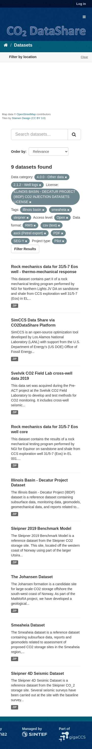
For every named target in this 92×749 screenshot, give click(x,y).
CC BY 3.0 (38, 118)
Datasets (23, 45)
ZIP (14, 305)
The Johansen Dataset (32, 577)
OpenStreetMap (26, 114)
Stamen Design (21, 118)
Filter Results (25, 249)
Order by (18, 152)
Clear (84, 57)
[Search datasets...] (39, 134)
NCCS (64, 734)
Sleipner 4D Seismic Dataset (37, 673)
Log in (81, 4)
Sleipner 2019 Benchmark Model (41, 528)
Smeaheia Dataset (28, 625)
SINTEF (28, 734)
